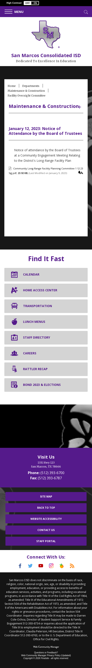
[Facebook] (20, 565)
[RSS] (72, 565)
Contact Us (46, 530)
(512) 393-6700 (52, 472)
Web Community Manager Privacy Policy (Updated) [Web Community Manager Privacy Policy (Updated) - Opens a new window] (46, 655)
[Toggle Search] (85, 12)
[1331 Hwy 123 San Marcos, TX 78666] (46, 465)
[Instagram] (51, 565)
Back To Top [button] (46, 508)
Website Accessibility (46, 519)
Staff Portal (46, 541)
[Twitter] (30, 565)
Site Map (46, 496)
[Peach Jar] (61, 565)
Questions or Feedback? (46, 652)
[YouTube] (40, 565)
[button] (31, 3)
